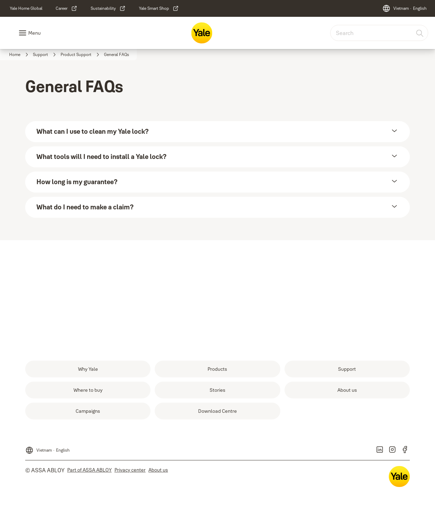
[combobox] (379, 33)
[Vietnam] (404, 8)
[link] (26, 8)
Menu (34, 33)
